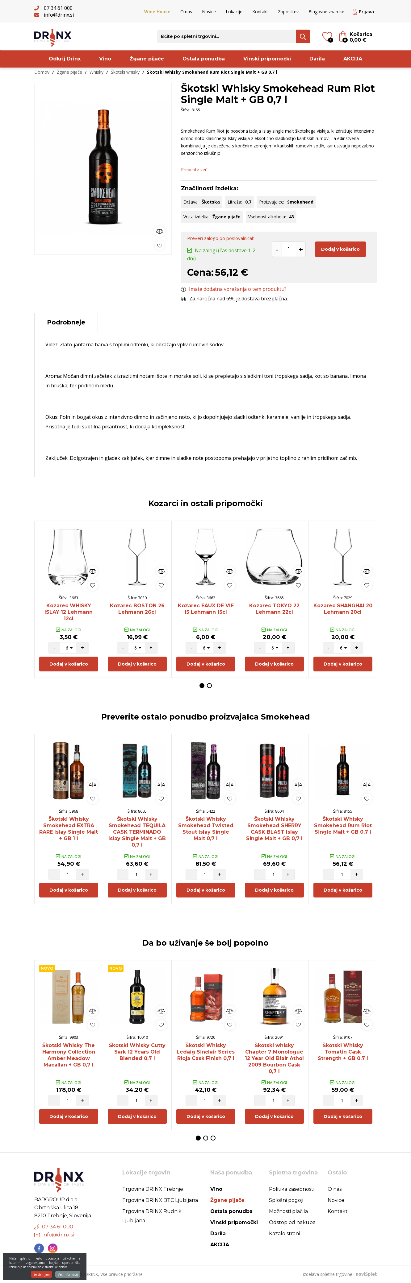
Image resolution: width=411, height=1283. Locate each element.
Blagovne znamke (326, 11)
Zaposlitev (288, 11)
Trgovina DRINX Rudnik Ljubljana (152, 1215)
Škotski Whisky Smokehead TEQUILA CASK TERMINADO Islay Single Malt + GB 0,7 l (137, 832)
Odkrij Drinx (65, 59)
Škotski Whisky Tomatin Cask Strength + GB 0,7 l (343, 1051)
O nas (186, 11)
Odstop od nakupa (292, 1222)
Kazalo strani (284, 1233)
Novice (209, 11)
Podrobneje (66, 322)
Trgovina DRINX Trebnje (152, 1189)
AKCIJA (352, 59)
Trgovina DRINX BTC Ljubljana (160, 1200)
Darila (317, 59)
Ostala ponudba (203, 59)
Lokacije (234, 11)
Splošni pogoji (286, 1200)
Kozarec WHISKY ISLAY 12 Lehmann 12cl (68, 612)
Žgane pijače (147, 59)
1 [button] (201, 685)
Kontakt (260, 11)
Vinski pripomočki (267, 59)
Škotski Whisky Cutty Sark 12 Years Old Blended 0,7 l (137, 1051)
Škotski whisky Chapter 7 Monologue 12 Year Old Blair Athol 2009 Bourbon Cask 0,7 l (274, 1058)
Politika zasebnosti (291, 1189)
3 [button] (213, 1138)
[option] (103, 167)
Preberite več (194, 169)
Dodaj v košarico (340, 249)
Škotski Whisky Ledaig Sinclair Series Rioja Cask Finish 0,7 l (206, 1051)
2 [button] (209, 685)
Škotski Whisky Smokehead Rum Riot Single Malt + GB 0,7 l (343, 825)
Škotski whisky (125, 72)
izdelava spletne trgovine (327, 1274)
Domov (41, 72)
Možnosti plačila (288, 1211)
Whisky (96, 72)
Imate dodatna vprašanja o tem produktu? (234, 289)
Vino (105, 59)
